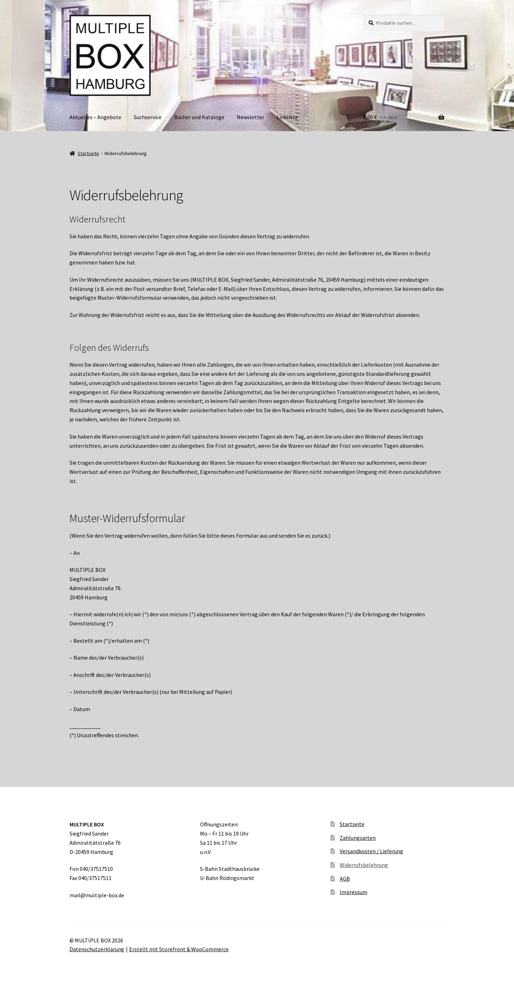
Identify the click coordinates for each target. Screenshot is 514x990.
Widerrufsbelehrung (364, 864)
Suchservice (148, 117)
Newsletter (250, 117)
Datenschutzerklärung (96, 949)
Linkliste (287, 117)
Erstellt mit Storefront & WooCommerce (179, 949)
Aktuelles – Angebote (95, 117)
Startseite (88, 153)
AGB (345, 878)
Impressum (353, 892)
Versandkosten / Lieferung (371, 851)
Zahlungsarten (358, 837)
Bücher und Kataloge (199, 117)
